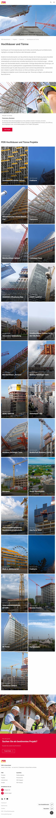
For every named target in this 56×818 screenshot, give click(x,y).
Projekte (15, 39)
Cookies (3, 808)
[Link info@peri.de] (28, 790)
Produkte (3, 775)
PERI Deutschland (5, 39)
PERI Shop (19, 782)
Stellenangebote (20, 775)
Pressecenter (19, 777)
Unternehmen (4, 780)
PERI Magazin (19, 780)
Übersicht (21, 39)
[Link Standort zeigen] (28, 793)
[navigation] (7, 129)
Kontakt (3, 782)
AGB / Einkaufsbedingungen (7, 811)
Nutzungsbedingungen (6, 814)
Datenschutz (4, 805)
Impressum (4, 802)
